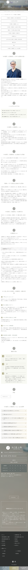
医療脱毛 (3, 553)
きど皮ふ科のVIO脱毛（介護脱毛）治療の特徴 (14, 39)
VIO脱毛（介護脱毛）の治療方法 (14, 33)
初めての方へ (17, 543)
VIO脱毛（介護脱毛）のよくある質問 (14, 48)
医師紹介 (3, 541)
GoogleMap (13, 497)
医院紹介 (16, 541)
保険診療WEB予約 (14, 568)
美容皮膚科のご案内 (6, 536)
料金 (14, 45)
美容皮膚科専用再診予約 (23, 568)
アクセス (3, 543)
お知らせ (16, 545)
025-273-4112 (10, 456)
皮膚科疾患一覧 (18, 534)
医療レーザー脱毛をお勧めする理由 (14, 30)
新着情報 (17, 553)
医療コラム (4, 548)
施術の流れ (14, 42)
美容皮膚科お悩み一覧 (19, 536)
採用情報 (3, 545)
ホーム (3, 534)
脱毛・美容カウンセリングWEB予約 (5, 568)
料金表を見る (5, 396)
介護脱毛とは (14, 36)
